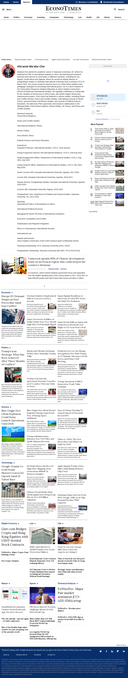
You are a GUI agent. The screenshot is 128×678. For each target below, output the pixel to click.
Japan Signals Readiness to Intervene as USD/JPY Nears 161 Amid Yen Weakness (72, 298)
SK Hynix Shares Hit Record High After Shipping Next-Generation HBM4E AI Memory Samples (40, 470)
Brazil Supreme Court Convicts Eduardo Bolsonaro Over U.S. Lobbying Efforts (43, 561)
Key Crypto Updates (10, 561)
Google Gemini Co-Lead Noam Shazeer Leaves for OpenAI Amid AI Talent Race (13, 473)
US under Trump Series (81, 59)
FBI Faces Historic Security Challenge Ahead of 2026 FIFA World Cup (43, 609)
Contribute (37, 655)
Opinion (26, 2)
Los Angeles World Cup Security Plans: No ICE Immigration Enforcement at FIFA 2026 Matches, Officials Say (43, 635)
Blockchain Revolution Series (101, 59)
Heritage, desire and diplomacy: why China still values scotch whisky (71, 571)
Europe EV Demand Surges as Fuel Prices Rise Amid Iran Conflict (13, 301)
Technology (69, 17)
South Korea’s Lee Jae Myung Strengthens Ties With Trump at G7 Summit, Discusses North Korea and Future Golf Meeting (72, 356)
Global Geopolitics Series (23, 59)
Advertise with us (21, 655)
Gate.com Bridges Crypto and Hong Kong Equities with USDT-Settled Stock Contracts (15, 537)
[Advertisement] (64, 38)
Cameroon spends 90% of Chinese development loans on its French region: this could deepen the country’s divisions (57, 262)
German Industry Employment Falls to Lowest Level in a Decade (41, 298)
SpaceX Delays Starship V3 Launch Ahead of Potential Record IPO (70, 413)
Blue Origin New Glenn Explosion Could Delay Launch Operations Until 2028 (13, 417)
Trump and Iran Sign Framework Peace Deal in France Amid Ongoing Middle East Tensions (104, 155)
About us (6, 655)
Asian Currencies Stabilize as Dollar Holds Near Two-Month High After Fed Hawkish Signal (41, 322)
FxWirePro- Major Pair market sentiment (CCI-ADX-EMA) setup (70, 595)
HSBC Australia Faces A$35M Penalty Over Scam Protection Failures (42, 549)
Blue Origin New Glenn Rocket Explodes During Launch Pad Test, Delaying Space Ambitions (41, 414)
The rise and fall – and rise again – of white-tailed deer (15, 620)
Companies (54, 17)
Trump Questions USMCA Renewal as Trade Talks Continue (70, 384)
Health (89, 17)
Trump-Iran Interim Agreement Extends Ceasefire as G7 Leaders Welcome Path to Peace (41, 382)
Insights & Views (54, 269)
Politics (17, 17)
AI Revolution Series (41, 59)
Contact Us (51, 655)
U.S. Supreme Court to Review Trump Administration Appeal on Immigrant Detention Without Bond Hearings (42, 573)
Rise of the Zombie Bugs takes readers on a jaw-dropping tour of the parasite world (15, 629)
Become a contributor (88, 2)
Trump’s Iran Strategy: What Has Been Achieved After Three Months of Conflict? (13, 358)
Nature (107, 17)
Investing (41, 17)
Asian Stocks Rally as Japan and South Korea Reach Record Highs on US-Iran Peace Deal (72, 325)
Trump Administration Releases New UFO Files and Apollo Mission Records (40, 439)
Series (16, 2)
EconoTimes (93, 211)
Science (117, 17)
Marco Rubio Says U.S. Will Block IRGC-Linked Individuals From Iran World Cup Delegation (42, 622)
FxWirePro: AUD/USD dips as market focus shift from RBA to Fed (71, 619)
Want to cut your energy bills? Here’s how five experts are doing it (69, 549)
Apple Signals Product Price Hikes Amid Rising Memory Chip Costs (71, 469)
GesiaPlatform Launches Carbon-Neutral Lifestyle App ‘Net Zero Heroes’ (14, 609)
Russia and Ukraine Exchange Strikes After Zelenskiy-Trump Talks (41, 353)
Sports (34, 583)
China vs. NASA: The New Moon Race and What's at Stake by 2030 (70, 442)
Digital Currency (10, 523)
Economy (28, 17)
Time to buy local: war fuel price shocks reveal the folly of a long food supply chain (71, 561)
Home (6, 2)
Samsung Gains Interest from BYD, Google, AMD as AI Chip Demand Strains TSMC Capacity (72, 499)
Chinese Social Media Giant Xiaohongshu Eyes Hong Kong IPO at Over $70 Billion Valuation (41, 496)
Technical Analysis (68, 583)
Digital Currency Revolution (61, 59)
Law (80, 17)
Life (98, 17)
